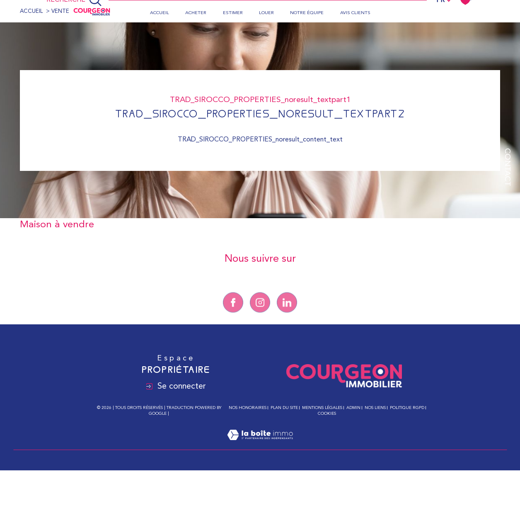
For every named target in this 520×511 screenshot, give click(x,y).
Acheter (195, 13)
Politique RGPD (407, 408)
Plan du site (284, 408)
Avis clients (355, 13)
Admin (353, 408)
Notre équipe (307, 13)
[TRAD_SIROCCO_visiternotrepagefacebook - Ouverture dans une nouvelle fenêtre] (233, 311)
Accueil (159, 13)
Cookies (327, 413)
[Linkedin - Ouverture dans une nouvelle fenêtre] (287, 311)
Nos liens (375, 408)
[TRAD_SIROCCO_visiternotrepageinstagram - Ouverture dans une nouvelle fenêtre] (260, 311)
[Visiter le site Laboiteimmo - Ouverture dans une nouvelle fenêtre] (260, 445)
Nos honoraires (247, 408)
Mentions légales (322, 408)
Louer (266, 13)
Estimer (233, 13)
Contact (507, 167)
